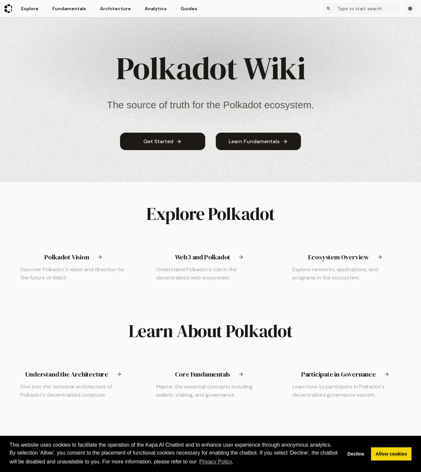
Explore (29, 9)
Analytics (156, 9)
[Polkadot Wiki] (8, 8)
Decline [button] (355, 454)
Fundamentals (69, 9)
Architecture (115, 9)
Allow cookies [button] (391, 454)
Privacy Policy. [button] (216, 461)
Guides (189, 9)
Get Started (162, 141)
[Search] (361, 8)
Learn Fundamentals (258, 141)
